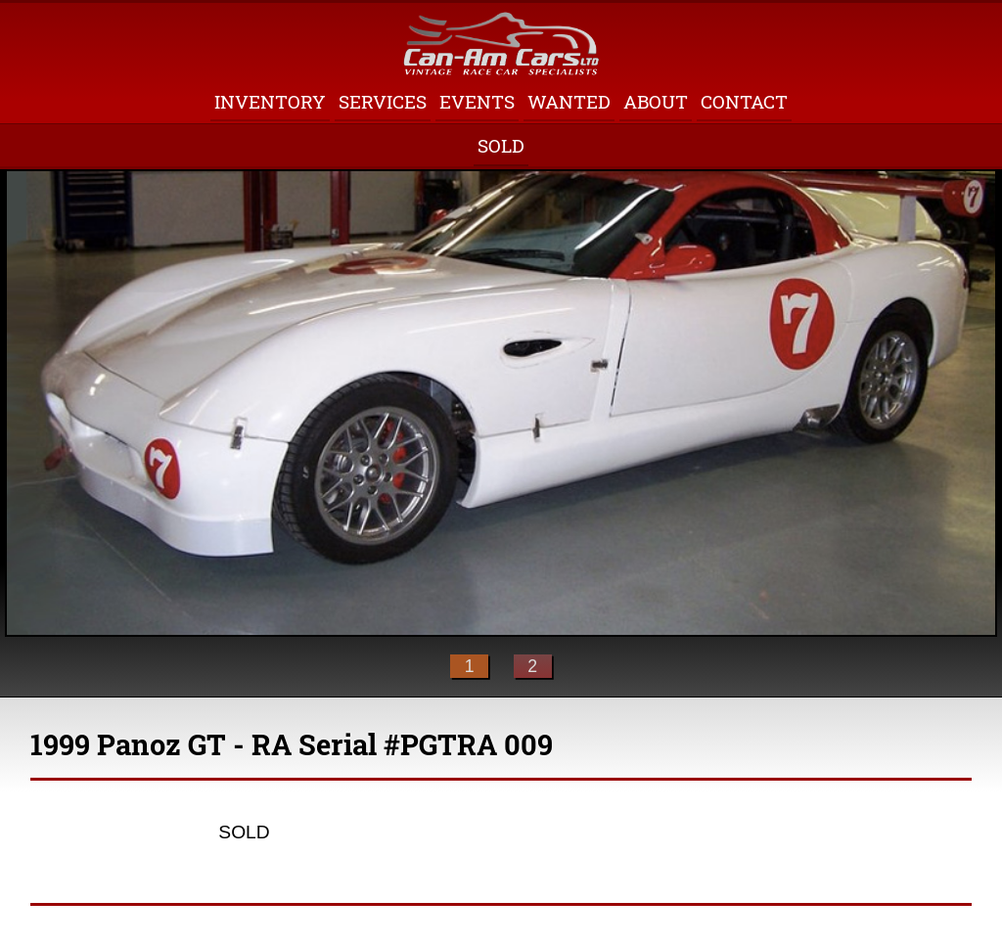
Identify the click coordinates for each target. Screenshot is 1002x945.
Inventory (270, 101)
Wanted (569, 101)
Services (383, 101)
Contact (744, 101)
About (655, 101)
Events (477, 101)
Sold (501, 145)
